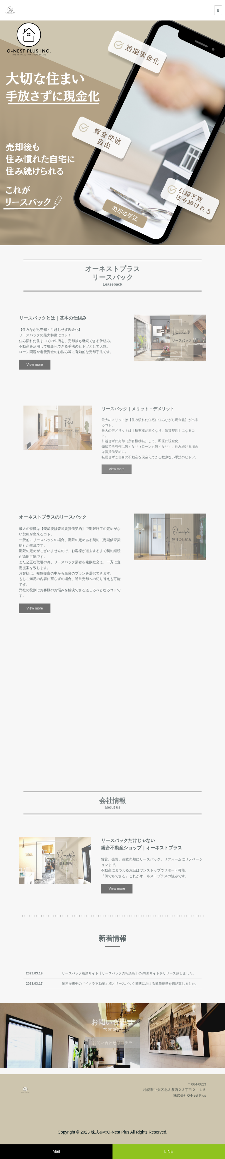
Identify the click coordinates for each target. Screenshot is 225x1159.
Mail (56, 1151)
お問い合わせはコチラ (112, 1040)
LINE (168, 1151)
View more (56, 358)
